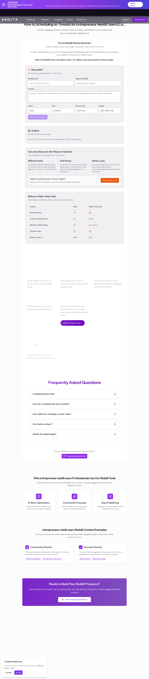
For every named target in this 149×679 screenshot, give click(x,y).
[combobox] (39, 110)
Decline (8, 673)
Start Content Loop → (72, 323)
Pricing (70, 13)
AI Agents (59, 13)
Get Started (140, 13)
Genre (30, 106)
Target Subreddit (81, 79)
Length (101, 106)
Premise (31, 89)
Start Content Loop (110, 180)
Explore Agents (132, 4)
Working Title (33, 79)
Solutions (32, 13)
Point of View (80, 106)
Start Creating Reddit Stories (74, 600)
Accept (18, 673)
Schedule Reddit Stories (74, 456)
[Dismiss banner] (145, 4)
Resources (82, 13)
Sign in (126, 13)
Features (46, 13)
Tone (53, 106)
